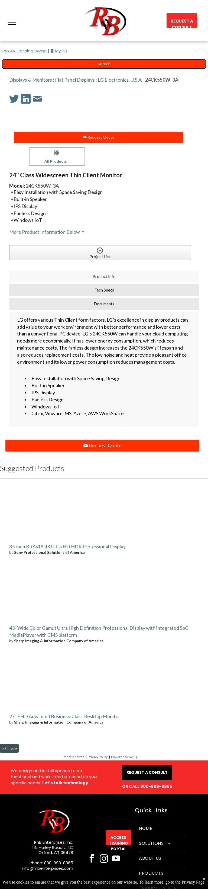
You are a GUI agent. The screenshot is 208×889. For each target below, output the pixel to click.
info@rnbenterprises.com (47, 868)
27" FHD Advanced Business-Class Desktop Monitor (64, 716)
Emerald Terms (73, 757)
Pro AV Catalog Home (25, 51)
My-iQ (58, 51)
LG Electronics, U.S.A (120, 80)
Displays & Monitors (30, 80)
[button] (12, 22)
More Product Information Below (47, 232)
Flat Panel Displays (75, 80)
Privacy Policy (98, 757)
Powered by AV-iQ (124, 757)
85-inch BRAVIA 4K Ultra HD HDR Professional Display (67, 546)
